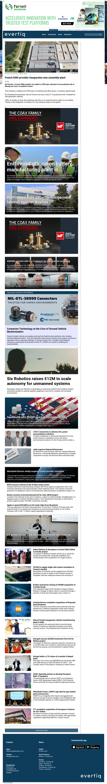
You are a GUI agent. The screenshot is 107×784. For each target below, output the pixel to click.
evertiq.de (62, 30)
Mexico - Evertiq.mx (46, 756)
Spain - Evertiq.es (45, 763)
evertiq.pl (93, 30)
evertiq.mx (84, 30)
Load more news (41, 730)
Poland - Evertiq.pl (45, 765)
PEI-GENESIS (28, 293)
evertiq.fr (77, 30)
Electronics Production (11, 73)
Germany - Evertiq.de (46, 762)
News (44, 34)
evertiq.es (69, 30)
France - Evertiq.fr (45, 769)
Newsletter (67, 34)
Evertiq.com (43, 751)
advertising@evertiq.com (15, 751)
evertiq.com (53, 30)
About (60, 34)
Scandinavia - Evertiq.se (47, 767)
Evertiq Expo (52, 34)
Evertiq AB (15, 34)
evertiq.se (100, 30)
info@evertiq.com (12, 756)
